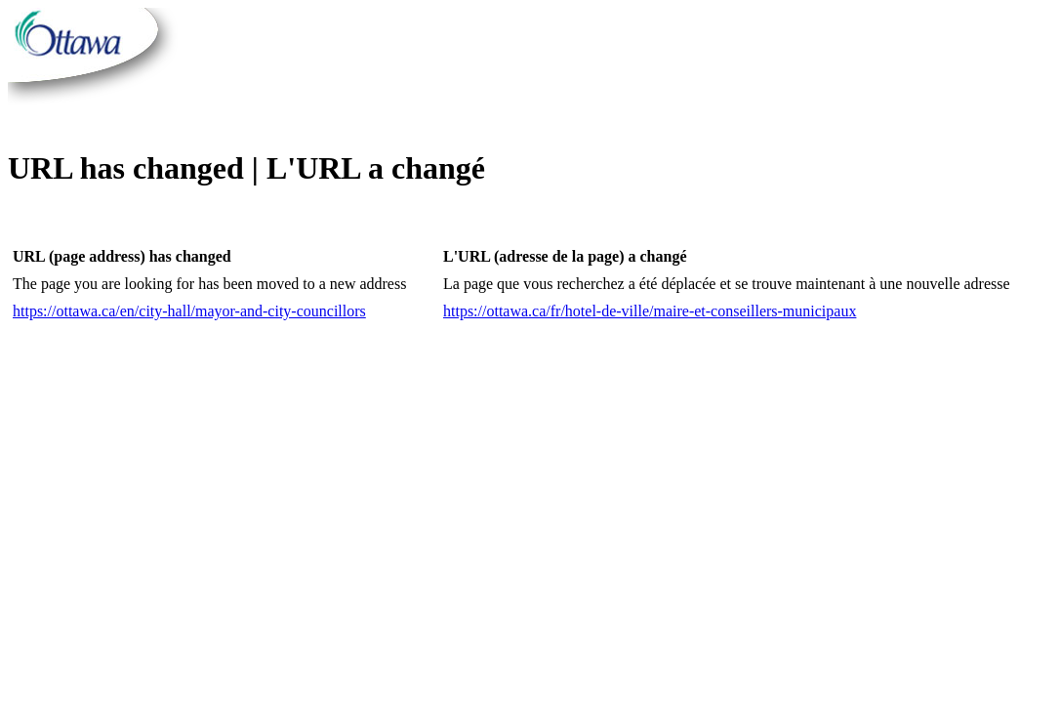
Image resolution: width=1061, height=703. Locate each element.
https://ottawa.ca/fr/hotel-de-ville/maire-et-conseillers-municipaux (649, 311)
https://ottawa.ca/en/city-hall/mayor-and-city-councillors (189, 311)
